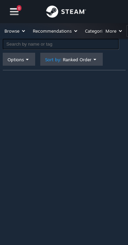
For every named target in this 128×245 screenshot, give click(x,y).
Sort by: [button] (68, 59)
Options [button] (16, 59)
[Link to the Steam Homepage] (66, 12)
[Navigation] (14, 11)
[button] (15, 31)
